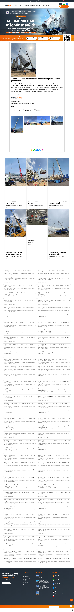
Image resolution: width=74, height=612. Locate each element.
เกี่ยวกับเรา (43, 5)
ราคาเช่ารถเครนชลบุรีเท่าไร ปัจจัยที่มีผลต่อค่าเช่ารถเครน (58, 202)
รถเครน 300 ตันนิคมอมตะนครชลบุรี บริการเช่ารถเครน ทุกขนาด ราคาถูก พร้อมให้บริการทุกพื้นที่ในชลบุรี (54, 485)
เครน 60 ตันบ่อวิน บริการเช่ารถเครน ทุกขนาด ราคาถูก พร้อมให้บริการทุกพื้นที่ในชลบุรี (53, 559)
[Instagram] (42, 150)
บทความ (47, 5)
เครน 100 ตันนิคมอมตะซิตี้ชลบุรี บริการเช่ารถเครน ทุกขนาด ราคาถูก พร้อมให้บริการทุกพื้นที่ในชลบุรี (19, 485)
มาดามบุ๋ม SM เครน (58, 597)
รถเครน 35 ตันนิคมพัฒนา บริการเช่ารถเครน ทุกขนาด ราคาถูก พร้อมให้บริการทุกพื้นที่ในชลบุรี (19, 529)
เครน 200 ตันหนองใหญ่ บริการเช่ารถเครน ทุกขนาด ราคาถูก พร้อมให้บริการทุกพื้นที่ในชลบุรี (19, 537)
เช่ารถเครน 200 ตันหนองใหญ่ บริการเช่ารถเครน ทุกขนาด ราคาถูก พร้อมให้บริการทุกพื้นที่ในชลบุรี (20, 352)
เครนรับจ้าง (14, 95)
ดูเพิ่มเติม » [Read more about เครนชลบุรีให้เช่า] (29, 244)
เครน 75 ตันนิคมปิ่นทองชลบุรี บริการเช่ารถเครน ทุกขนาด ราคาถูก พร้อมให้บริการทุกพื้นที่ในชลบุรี (20, 419)
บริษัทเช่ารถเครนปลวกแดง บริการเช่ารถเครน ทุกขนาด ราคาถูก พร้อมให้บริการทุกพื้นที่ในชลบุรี (53, 404)
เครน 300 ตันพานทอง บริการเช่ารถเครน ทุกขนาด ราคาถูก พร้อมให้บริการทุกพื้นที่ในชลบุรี (20, 389)
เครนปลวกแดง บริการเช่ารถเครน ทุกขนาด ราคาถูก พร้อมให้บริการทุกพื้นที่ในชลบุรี (54, 522)
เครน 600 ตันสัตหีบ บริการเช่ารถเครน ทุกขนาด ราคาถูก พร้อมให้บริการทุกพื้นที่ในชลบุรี (53, 323)
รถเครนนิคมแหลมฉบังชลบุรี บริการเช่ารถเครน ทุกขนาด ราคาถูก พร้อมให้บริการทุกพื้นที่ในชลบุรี (19, 301)
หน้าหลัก (21, 5)
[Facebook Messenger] (38, 150)
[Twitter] (40, 150)
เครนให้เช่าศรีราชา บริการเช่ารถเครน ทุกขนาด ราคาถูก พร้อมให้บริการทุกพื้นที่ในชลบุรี (53, 382)
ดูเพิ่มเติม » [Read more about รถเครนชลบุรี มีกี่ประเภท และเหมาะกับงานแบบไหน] (8, 207)
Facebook (54, 37)
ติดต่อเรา (57, 1)
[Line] (34, 150)
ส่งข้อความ (57, 588)
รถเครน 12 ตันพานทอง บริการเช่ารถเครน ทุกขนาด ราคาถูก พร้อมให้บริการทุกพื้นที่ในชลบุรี (54, 367)
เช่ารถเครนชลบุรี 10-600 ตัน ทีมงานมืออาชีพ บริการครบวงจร (14, 253)
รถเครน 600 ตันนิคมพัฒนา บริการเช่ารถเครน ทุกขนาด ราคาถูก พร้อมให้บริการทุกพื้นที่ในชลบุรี (20, 411)
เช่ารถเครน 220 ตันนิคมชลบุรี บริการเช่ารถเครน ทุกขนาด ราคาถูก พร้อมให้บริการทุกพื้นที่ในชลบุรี (20, 382)
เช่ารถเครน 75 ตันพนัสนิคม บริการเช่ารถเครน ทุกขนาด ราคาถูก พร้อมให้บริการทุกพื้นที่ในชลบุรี (53, 389)
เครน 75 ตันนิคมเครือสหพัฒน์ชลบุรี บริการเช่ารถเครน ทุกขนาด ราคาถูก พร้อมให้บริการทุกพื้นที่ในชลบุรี (19, 463)
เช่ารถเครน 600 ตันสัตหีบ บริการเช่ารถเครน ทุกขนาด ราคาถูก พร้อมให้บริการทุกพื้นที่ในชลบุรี (53, 552)
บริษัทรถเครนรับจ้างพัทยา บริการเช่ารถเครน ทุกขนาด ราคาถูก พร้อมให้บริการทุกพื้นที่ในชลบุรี (19, 492)
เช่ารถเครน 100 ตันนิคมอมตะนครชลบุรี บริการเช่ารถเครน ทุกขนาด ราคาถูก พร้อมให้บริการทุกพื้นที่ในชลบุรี (20, 367)
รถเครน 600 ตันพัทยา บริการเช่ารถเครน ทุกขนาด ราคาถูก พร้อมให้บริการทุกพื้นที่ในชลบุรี (20, 456)
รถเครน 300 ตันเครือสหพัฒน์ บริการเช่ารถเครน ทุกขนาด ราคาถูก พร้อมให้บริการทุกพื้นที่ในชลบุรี (20, 360)
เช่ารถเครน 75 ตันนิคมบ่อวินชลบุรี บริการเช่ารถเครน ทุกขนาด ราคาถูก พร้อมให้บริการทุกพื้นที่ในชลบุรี (19, 374)
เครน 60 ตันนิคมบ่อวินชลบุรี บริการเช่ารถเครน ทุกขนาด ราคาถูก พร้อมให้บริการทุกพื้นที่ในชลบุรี (54, 529)
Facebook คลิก (39, 109)
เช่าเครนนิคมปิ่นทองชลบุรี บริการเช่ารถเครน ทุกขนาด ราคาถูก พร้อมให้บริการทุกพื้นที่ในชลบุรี (53, 448)
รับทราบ (69, 610)
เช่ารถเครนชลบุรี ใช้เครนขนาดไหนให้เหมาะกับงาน (37, 202)
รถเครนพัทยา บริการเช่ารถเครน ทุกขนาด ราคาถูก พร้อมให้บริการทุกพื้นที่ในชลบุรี (19, 500)
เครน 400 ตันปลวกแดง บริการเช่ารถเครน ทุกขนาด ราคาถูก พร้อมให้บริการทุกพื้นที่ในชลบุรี (53, 507)
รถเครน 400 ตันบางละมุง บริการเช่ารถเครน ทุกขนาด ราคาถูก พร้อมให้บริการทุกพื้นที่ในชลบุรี (53, 411)
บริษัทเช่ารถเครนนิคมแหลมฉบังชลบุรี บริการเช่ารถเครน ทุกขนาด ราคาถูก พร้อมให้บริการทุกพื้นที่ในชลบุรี (54, 301)
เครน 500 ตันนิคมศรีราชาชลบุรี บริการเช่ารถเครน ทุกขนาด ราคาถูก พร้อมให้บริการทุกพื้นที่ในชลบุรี (19, 433)
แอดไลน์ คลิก (27, 109)
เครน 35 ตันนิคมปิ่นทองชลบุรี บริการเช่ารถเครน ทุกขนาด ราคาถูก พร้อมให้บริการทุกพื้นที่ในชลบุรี (53, 463)
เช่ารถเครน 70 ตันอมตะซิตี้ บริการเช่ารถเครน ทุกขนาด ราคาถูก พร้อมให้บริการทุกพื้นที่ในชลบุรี (19, 441)
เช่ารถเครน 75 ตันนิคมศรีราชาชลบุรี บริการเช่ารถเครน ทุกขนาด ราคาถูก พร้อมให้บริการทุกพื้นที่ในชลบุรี (44, 587)
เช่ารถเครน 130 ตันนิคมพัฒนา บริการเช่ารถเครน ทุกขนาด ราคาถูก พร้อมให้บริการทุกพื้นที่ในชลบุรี (54, 396)
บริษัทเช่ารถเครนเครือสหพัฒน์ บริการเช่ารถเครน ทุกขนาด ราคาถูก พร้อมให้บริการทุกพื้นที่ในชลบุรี (20, 286)
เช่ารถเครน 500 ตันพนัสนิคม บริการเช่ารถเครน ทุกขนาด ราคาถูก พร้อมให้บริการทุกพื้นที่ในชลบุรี (54, 441)
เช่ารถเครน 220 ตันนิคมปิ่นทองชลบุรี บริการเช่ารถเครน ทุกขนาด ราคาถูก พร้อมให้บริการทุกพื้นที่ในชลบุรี (54, 278)
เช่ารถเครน (23, 95)
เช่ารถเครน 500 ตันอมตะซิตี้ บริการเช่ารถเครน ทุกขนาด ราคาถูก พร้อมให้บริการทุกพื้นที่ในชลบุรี (20, 337)
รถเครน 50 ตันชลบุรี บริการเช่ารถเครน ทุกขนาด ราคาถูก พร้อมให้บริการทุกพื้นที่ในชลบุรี (44, 592)
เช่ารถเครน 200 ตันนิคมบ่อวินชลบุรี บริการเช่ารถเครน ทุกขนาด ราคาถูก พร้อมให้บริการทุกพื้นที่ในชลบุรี (19, 552)
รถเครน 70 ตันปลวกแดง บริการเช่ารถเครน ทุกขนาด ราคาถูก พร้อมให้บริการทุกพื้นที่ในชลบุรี (19, 308)
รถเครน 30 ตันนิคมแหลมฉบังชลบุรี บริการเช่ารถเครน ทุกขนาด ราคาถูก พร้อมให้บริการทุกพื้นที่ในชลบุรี (53, 352)
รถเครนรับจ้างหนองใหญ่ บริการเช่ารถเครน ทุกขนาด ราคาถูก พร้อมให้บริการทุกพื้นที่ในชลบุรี (44, 576)
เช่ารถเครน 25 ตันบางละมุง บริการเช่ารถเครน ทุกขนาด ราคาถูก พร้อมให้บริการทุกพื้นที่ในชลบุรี (53, 478)
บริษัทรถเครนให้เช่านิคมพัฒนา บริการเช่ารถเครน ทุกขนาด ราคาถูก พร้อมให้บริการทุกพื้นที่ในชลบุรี (20, 507)
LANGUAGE (67, 1)
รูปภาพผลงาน (32, 5)
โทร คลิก (15, 109)
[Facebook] (36, 150)
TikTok (56, 592)
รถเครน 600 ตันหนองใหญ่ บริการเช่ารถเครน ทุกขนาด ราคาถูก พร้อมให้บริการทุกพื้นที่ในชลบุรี (19, 522)
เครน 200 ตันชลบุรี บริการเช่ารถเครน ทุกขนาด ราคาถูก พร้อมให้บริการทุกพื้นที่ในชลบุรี (54, 515)
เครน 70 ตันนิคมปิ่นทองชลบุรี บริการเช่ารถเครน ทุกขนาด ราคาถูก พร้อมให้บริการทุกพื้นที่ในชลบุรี (54, 337)
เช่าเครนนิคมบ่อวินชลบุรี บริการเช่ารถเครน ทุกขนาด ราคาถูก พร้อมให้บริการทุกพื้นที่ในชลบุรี (53, 271)
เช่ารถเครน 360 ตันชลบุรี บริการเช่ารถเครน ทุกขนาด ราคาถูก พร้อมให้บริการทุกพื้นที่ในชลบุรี (19, 396)
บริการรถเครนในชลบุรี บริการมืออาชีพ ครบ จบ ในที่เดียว (57, 253)
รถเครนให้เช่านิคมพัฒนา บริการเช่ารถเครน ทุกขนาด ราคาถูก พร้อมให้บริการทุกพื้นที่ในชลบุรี (53, 345)
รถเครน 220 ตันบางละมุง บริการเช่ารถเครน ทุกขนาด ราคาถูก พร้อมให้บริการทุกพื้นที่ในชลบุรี (53, 286)
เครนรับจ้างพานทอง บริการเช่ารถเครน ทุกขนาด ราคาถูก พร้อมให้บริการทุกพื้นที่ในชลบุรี (20, 345)
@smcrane (43, 38)
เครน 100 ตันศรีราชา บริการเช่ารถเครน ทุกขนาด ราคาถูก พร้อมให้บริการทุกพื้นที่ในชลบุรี (53, 470)
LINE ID (42, 37)
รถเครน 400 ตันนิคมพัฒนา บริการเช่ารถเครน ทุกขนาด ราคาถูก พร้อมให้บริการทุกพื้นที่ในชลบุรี (54, 308)
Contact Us (32, 37)
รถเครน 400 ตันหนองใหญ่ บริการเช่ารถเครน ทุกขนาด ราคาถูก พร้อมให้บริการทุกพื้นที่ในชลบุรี (53, 426)
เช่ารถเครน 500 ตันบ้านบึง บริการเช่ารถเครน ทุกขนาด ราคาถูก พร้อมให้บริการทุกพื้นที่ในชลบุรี (19, 404)
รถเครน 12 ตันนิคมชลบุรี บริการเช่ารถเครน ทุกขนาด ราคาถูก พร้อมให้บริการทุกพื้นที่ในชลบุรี (19, 470)
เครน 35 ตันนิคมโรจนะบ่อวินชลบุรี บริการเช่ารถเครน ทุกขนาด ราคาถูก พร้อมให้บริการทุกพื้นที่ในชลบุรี (19, 448)
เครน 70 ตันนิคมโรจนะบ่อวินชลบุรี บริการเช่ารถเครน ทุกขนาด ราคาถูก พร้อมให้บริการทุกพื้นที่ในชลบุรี (19, 278)
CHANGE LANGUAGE (55, 607)
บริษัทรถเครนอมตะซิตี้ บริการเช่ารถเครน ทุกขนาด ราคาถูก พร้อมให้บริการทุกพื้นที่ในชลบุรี (54, 293)
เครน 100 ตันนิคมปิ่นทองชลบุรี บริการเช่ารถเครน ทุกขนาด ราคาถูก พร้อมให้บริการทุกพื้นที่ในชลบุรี (20, 559)
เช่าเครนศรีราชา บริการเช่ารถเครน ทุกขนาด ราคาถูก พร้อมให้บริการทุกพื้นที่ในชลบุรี (53, 456)
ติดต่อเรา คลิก (65, 6)
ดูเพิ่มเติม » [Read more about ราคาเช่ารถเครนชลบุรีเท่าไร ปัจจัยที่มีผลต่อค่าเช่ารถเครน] (51, 207)
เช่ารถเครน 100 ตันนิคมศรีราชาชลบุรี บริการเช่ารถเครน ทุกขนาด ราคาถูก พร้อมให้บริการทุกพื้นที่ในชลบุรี (54, 330)
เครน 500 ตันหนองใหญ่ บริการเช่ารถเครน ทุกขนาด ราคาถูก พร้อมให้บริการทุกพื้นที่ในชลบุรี (19, 478)
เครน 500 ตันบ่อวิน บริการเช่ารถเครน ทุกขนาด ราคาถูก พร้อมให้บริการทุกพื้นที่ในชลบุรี (53, 374)
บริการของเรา (26, 5)
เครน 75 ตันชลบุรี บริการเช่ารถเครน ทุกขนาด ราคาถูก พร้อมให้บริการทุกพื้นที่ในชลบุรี (19, 323)
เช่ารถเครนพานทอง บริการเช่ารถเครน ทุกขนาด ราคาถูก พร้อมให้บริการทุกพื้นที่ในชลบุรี (20, 330)
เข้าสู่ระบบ (61, 1)
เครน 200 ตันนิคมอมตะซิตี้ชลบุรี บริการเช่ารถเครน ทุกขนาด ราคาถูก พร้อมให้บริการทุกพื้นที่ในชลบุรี (53, 360)
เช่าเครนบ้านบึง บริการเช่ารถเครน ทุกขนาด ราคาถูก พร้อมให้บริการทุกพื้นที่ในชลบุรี (20, 515)
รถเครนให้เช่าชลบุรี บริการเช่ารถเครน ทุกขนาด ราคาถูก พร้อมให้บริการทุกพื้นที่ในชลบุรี (54, 492)
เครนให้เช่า (18, 95)
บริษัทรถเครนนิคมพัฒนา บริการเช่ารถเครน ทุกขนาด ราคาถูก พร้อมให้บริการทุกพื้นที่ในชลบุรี (53, 315)
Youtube (57, 596)
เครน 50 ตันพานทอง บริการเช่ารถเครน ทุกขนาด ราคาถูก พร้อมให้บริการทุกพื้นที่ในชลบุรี (53, 544)
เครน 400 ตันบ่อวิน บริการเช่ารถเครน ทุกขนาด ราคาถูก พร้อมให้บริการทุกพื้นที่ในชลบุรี (53, 500)
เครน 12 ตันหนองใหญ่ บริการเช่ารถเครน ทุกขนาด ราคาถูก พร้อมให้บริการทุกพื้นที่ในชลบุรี (54, 419)
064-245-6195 (32, 38)
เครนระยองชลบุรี (55, 38)
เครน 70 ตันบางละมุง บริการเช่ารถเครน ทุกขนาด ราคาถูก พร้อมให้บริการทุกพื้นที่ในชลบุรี (20, 544)
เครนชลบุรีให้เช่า (32, 240)
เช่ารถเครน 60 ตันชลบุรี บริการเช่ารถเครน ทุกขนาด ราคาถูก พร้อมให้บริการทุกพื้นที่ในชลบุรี (19, 271)
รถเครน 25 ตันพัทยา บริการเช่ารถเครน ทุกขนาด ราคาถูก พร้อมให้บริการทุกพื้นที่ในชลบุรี (53, 537)
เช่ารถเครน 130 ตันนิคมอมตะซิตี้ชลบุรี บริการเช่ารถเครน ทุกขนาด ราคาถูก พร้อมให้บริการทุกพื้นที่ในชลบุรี (20, 293)
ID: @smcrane (28, 110)
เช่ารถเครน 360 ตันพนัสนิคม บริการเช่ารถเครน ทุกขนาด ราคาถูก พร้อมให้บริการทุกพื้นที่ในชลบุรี (44, 582)
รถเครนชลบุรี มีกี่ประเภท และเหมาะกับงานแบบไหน (15, 202)
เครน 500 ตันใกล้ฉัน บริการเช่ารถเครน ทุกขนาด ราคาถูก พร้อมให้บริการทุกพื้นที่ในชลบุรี (53, 433)
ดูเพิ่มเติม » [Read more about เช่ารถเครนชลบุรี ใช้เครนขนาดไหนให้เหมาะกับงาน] (29, 207)
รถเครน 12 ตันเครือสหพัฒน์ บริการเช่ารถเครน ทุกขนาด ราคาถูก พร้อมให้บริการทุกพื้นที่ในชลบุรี (19, 426)
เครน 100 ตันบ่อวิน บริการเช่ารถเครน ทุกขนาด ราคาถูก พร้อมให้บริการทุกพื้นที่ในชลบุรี (20, 315)
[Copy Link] (32, 150)
